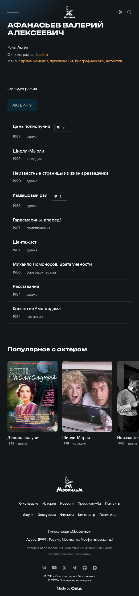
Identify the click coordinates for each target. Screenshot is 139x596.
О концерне (28, 503)
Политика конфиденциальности (88, 548)
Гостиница (107, 514)
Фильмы (67, 514)
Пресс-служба (89, 503)
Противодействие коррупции (70, 554)
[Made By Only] (69, 588)
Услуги (28, 514)
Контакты (112, 503)
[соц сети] (44, 567)
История (49, 503)
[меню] (12, 12)
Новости (66, 503)
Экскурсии (47, 514)
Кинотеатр (86, 514)
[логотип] (69, 12)
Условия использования (45, 548)
